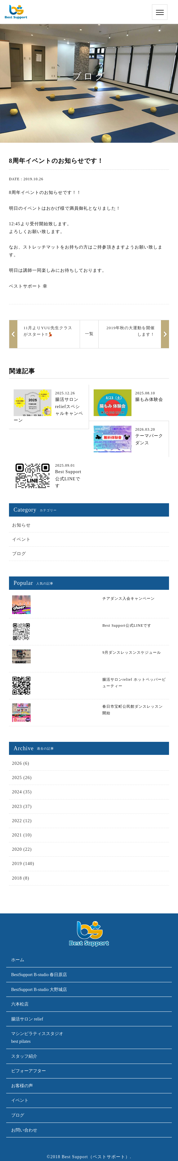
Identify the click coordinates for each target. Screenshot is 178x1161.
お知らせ (21, 525)
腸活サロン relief (27, 1019)
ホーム (17, 959)
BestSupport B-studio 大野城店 (39, 989)
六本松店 (20, 1004)
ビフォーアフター (28, 1071)
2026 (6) (20, 763)
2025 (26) (22, 777)
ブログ (19, 553)
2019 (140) (23, 863)
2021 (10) (22, 835)
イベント (21, 539)
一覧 (89, 333)
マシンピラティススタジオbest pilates (37, 1037)
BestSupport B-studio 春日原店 (39, 974)
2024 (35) (22, 792)
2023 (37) (22, 806)
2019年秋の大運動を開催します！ (130, 331)
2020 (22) (22, 849)
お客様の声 (22, 1085)
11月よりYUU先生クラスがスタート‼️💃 (48, 331)
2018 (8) (20, 878)
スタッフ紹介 (24, 1056)
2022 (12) (22, 820)
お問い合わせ (24, 1130)
